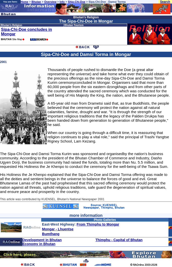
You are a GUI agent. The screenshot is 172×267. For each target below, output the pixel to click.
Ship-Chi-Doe (76, 1)
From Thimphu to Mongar (98, 224)
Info (62, 1)
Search (165, 2)
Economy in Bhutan (38, 244)
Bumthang (50, 234)
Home (24, 1)
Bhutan (36, 1)
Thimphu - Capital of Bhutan (118, 240)
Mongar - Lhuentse (57, 229)
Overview (50, 1)
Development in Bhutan (42, 240)
